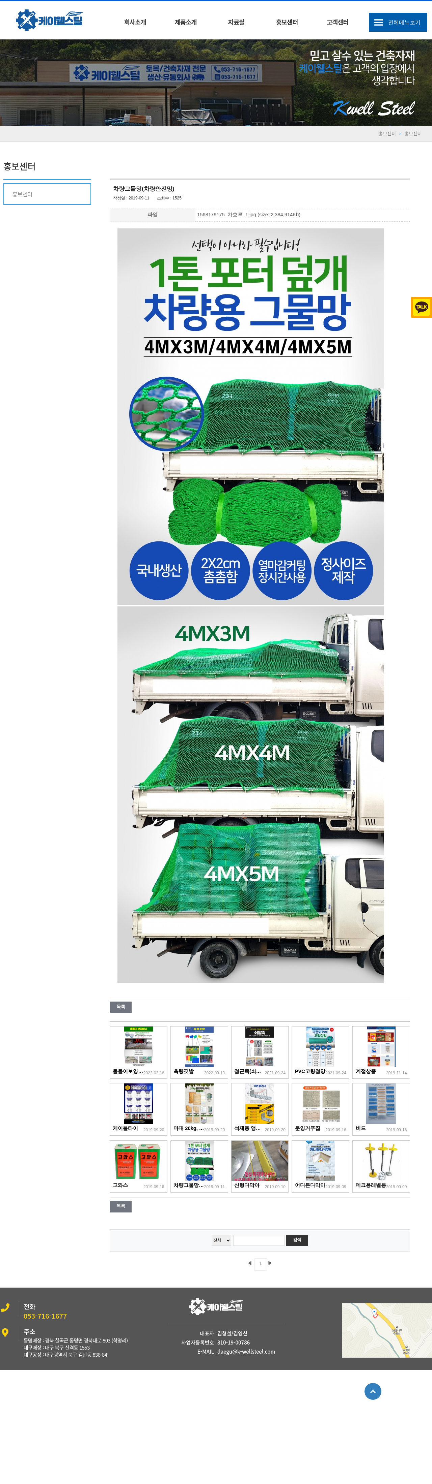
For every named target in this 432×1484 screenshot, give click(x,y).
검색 (297, 1239)
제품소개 (186, 21)
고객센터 (338, 21)
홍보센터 (287, 21)
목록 (120, 1006)
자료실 (236, 21)
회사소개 (135, 21)
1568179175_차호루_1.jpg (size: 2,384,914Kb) (248, 214)
